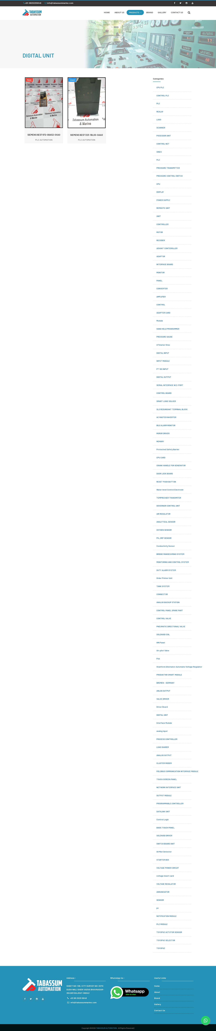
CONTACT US (177, 12)
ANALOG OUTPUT (164, 755)
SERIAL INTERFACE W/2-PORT (169, 385)
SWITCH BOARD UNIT (165, 843)
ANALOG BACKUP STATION (168, 602)
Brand (157, 998)
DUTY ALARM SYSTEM (166, 570)
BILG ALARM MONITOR (165, 425)
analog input (162, 731)
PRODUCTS (135, 12)
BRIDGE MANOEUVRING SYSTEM (170, 554)
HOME (107, 12)
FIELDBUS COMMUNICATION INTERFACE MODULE (177, 771)
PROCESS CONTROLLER (166, 739)
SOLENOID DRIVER (164, 835)
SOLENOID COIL (163, 634)
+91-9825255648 (32, 3)
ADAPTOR (160, 256)
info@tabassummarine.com (59, 3)
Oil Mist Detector (164, 851)
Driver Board (162, 707)
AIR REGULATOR (163, 514)
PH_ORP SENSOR (163, 538)
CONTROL (160, 304)
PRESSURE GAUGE (164, 337)
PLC (158, 103)
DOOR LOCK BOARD (164, 473)
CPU (158, 184)
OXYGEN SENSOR (164, 530)
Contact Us (159, 1010)
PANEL (159, 280)
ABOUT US (119, 12)
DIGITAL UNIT (162, 715)
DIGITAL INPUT (162, 353)
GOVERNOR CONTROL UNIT (168, 506)
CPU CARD (160, 457)
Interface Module (164, 723)
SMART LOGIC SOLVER (166, 401)
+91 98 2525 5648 (78, 998)
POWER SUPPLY (163, 200)
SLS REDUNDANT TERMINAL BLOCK (172, 409)
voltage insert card (165, 876)
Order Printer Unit (164, 578)
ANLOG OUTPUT (163, 691)
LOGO (158, 119)
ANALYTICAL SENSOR (165, 522)
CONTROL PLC (162, 95)
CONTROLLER (162, 224)
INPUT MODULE (163, 361)
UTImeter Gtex (163, 345)
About (157, 992)
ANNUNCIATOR (162, 892)
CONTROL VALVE (163, 618)
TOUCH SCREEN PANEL (166, 779)
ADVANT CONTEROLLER (166, 248)
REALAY (159, 111)
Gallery (157, 1004)
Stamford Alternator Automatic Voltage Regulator (179, 667)
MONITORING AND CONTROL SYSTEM (172, 562)
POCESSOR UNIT (163, 135)
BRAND (149, 12)
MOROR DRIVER (163, 433)
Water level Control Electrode (169, 489)
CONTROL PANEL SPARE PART (169, 610)
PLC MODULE (162, 924)
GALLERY (162, 12)
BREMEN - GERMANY (165, 683)
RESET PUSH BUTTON (166, 482)
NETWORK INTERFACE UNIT (168, 787)
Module (159, 320)
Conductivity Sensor (165, 546)
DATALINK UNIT (163, 811)
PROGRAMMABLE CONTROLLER (169, 803)
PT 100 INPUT (162, 369)
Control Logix (162, 819)
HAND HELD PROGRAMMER (167, 329)
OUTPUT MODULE (164, 795)
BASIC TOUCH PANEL (165, 827)
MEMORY (160, 441)
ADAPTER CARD (163, 313)
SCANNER (160, 127)
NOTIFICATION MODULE (166, 916)
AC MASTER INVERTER (166, 417)
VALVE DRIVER (162, 699)
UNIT (158, 216)
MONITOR (160, 272)
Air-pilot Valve (162, 650)
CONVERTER (162, 288)
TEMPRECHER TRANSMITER (168, 498)
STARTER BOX (162, 860)
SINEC (159, 152)
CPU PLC (160, 87)
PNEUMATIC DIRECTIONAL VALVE (170, 626)
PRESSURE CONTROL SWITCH (169, 176)
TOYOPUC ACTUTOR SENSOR (169, 932)
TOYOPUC (160, 948)
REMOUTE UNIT (163, 208)
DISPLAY (160, 192)
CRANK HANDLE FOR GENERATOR (171, 465)
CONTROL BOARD (163, 393)
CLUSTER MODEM (164, 763)
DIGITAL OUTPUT (163, 377)
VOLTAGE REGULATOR (166, 884)
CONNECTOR (162, 594)
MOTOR (159, 232)
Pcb (158, 658)
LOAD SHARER (162, 747)
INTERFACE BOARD (164, 264)
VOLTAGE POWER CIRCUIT (167, 868)
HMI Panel (160, 642)
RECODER (160, 240)
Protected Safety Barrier (167, 449)
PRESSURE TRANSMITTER (168, 168)
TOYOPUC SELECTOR (165, 940)
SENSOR (160, 900)
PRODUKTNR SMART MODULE (169, 675)
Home (157, 986)
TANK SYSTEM (162, 586)
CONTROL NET (162, 144)
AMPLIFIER (161, 296)
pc (157, 908)
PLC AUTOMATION (43, 139)
